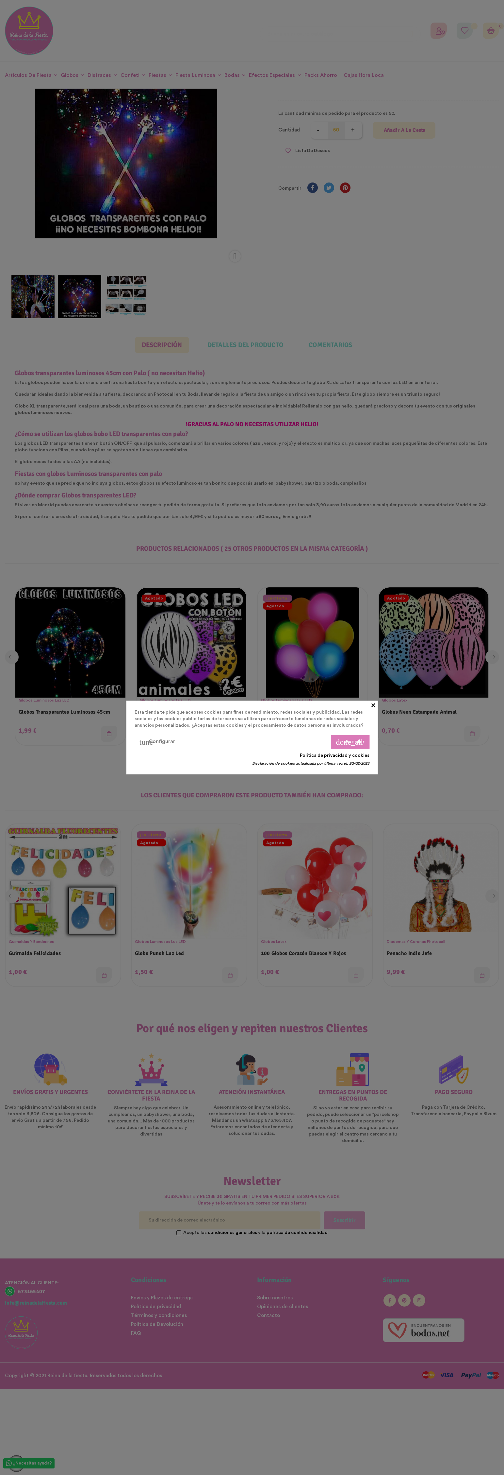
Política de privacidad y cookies (334, 755)
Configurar (157, 742)
